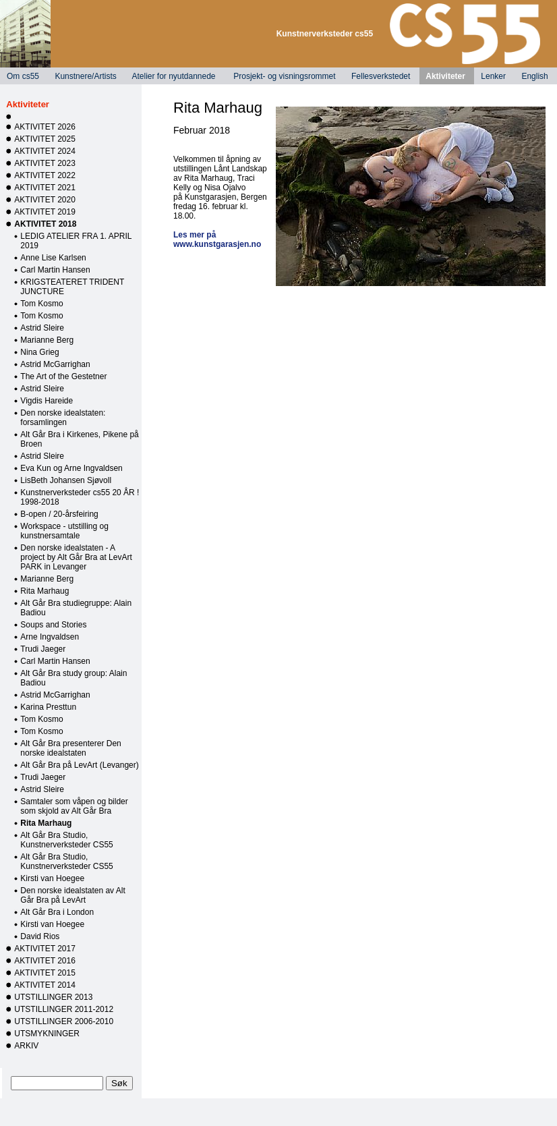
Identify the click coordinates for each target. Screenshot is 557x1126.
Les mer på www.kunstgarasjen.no (217, 239)
